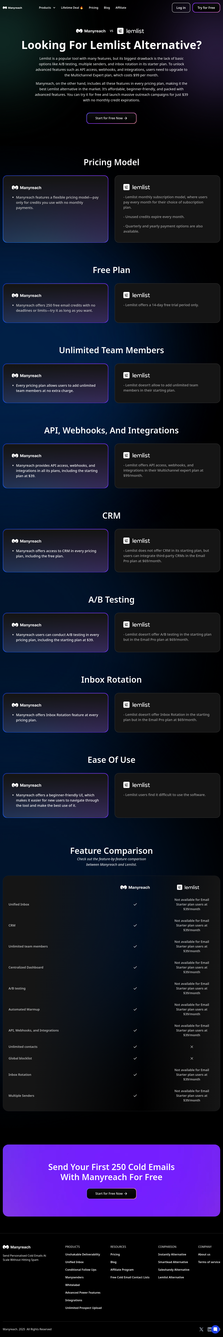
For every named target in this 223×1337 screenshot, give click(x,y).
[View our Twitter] (201, 1329)
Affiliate (121, 8)
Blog (107, 8)
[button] (47, 8)
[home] (12, 7)
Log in (181, 8)
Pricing (93, 8)
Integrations (73, 1300)
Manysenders (74, 1277)
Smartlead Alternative (173, 1262)
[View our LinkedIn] (210, 1329)
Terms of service (209, 1262)
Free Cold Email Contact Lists (129, 1277)
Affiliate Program (122, 1270)
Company (205, 1247)
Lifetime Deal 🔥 (72, 8)
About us (204, 1254)
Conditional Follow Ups (80, 1270)
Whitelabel (72, 1285)
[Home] (24, 1247)
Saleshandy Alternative (173, 1270)
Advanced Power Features (83, 1292)
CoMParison (167, 1247)
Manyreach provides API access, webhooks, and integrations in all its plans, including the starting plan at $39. (57, 470)
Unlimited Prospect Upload (83, 1308)
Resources (118, 1247)
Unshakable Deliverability (82, 1254)
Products (72, 1247)
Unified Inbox (74, 1262)
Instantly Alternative (172, 1254)
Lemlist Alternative (171, 1277)
